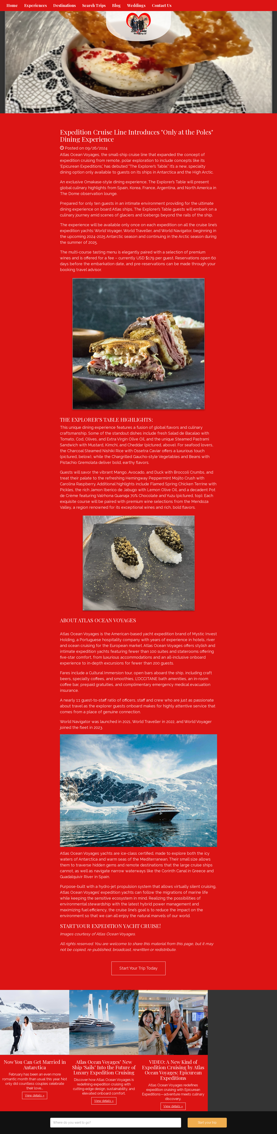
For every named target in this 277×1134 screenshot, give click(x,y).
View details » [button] (34, 1095)
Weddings (136, 5)
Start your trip (207, 1122)
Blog (116, 5)
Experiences (35, 5)
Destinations (64, 5)
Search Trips (94, 5)
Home (12, 5)
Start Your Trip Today (138, 968)
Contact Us (161, 5)
